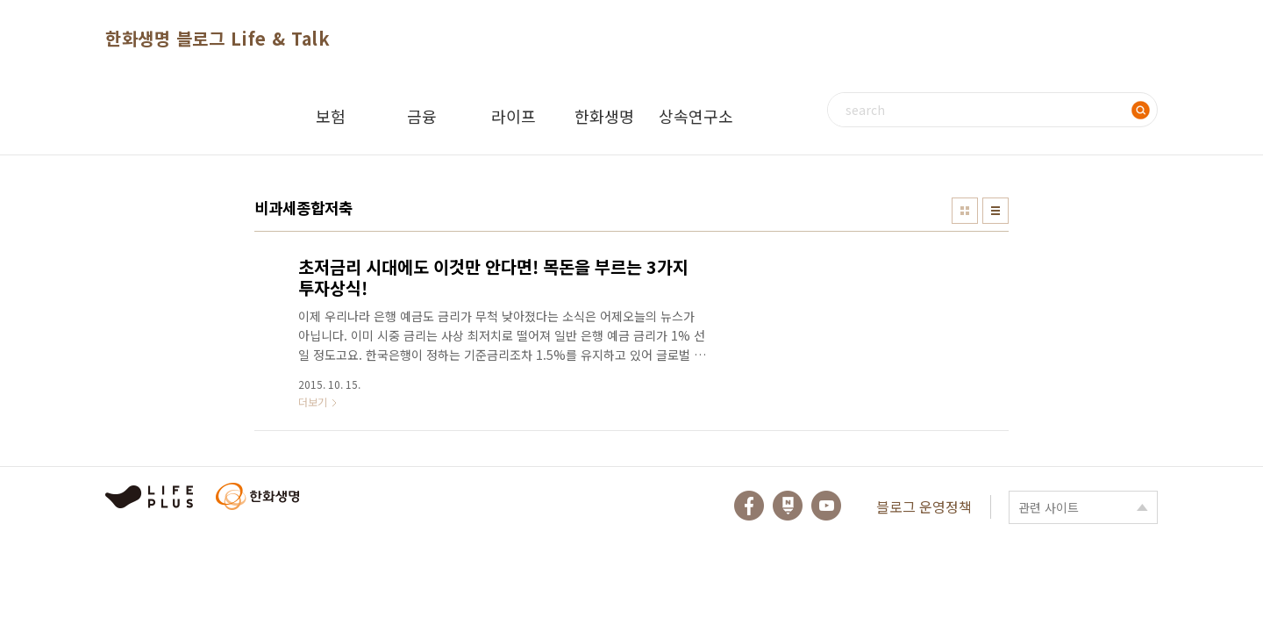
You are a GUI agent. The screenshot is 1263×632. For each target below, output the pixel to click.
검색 (1140, 109)
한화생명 (604, 115)
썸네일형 (965, 211)
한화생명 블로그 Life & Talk (217, 38)
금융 (422, 115)
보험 (331, 115)
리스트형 (995, 211)
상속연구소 (696, 115)
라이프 (513, 115)
